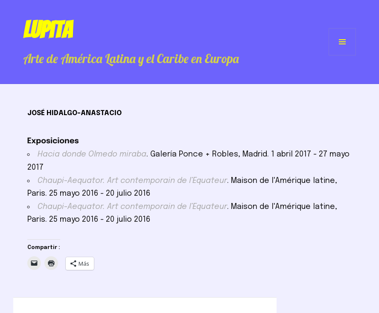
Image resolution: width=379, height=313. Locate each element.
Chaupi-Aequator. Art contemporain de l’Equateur (132, 181)
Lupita (47, 29)
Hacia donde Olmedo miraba (92, 154)
